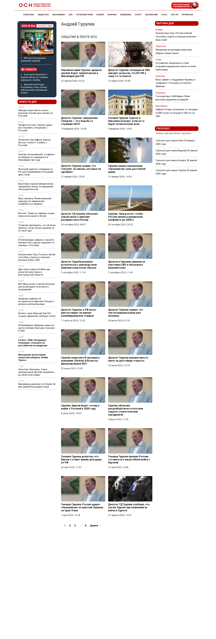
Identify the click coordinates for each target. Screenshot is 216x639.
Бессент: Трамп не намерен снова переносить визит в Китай (36, 214)
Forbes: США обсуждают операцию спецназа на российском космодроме (32, 343)
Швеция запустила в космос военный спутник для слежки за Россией (35, 113)
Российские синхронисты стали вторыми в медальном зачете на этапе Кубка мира (176, 66)
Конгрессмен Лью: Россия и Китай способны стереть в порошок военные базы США (36, 257)
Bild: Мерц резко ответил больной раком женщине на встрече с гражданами (36, 287)
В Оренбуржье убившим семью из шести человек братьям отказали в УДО (36, 328)
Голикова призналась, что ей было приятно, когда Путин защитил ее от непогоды (37, 228)
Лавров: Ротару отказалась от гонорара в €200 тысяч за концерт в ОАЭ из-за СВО (177, 112)
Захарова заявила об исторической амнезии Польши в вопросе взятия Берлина (36, 301)
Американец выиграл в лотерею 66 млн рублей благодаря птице (37, 385)
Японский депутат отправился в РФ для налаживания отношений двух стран (35, 172)
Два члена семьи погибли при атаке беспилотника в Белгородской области (34, 272)
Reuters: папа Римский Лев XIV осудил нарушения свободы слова (36, 314)
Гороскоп (163, 128)
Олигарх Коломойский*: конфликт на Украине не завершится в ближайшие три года (36, 157)
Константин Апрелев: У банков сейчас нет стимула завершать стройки (34, 77)
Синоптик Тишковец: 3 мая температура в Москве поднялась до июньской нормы (36, 372)
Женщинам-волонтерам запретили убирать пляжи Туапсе (33, 357)
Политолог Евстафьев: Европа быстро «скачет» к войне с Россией (34, 142)
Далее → (95, 525)
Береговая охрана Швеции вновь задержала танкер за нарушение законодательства (36, 186)
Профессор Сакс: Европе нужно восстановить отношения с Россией (35, 128)
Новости (28, 69)
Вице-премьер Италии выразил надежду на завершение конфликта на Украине (34, 201)
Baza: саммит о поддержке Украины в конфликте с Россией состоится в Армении (175, 83)
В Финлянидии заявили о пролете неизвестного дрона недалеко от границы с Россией (36, 242)
